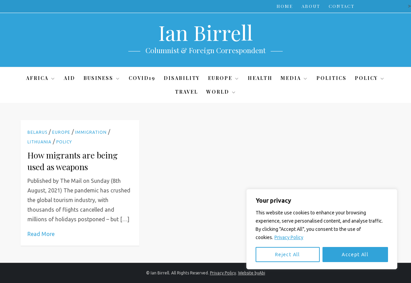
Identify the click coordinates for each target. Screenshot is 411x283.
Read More (41, 234)
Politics (331, 78)
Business (101, 78)
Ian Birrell (205, 32)
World (221, 92)
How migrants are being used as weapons (72, 161)
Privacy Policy (288, 237)
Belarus (37, 132)
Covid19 (142, 78)
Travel (186, 92)
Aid (69, 78)
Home (285, 6)
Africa (41, 78)
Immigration (91, 132)
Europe (223, 78)
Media (294, 78)
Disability (182, 78)
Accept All (355, 254)
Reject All (287, 254)
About (311, 6)
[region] (321, 229)
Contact (341, 6)
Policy (370, 78)
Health (260, 78)
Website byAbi (251, 273)
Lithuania (39, 142)
